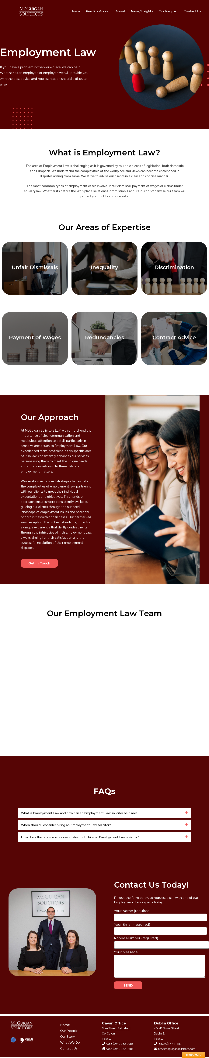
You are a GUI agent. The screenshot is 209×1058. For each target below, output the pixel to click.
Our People (167, 11)
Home (75, 11)
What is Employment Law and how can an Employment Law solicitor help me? (91, 813)
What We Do (70, 1044)
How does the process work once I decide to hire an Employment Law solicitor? (92, 838)
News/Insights (142, 11)
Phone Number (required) (161, 942)
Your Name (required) (160, 915)
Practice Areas (97, 11)
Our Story (67, 1038)
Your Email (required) (160, 929)
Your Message (159, 956)
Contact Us (192, 11)
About (120, 11)
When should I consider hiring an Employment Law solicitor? (75, 826)
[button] (104, 813)
